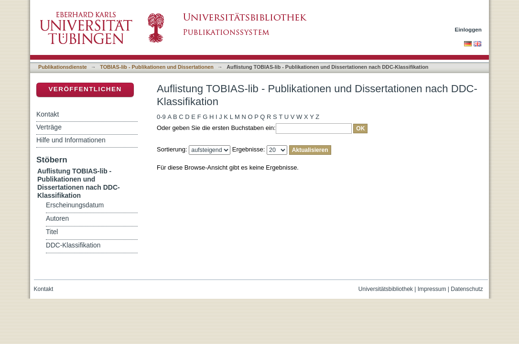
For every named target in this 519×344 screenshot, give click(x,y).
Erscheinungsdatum (75, 205)
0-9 (161, 116)
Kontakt (47, 114)
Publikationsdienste (62, 67)
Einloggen (468, 29)
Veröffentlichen (84, 89)
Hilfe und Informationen (71, 140)
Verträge (49, 127)
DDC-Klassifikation (73, 245)
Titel (52, 232)
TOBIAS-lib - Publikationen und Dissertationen (157, 67)
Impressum (432, 289)
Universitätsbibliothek (385, 289)
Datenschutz (467, 289)
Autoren (57, 218)
